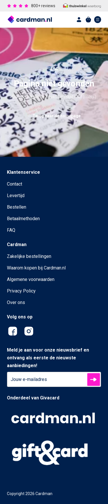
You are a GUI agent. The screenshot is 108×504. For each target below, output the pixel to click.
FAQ (11, 230)
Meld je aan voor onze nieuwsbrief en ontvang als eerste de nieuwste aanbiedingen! (48, 357)
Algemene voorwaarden (30, 279)
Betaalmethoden (23, 218)
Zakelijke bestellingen (29, 256)
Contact (14, 184)
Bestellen (16, 207)
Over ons (16, 302)
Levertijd (15, 195)
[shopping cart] (88, 19)
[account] (79, 19)
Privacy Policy (21, 291)
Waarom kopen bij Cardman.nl (36, 268)
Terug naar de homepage (54, 116)
